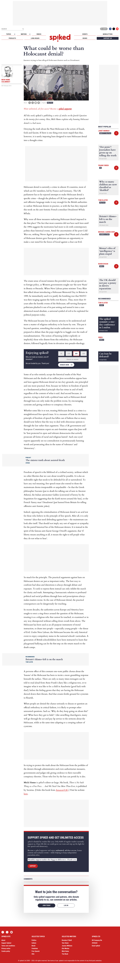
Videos (38, 34)
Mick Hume (65, 951)
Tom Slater (103, 200)
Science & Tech (104, 234)
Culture (34, 943)
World (102, 266)
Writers (24, 34)
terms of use (54, 961)
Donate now (64, 365)
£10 (69, 354)
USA (33, 954)
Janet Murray (104, 131)
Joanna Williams (67, 946)
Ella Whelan (65, 948)
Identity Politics (105, 133)
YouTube (117, 29)
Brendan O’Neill (67, 940)
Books (85, 38)
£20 (76, 354)
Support (33, 866)
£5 (61, 354)
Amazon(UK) (62, 790)
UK (100, 168)
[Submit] (23, 28)
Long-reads (35, 38)
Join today (47, 905)
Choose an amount (72, 359)
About (3, 940)
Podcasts (12, 38)
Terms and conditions (8, 946)
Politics (50, 103)
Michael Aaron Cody (106, 232)
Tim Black (65, 954)
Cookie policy (5, 951)
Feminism (35, 948)
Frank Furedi (103, 165)
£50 (83, 354)
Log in (103, 29)
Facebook (110, 29)
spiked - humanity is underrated (60, 38)
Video (100, 337)
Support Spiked (6, 943)
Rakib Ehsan (103, 264)
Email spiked (96, 946)
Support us (107, 38)
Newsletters (108, 34)
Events (84, 34)
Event (101, 305)
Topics (8, 34)
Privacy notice (5, 948)
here (26, 793)
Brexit (33, 946)
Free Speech (36, 951)
